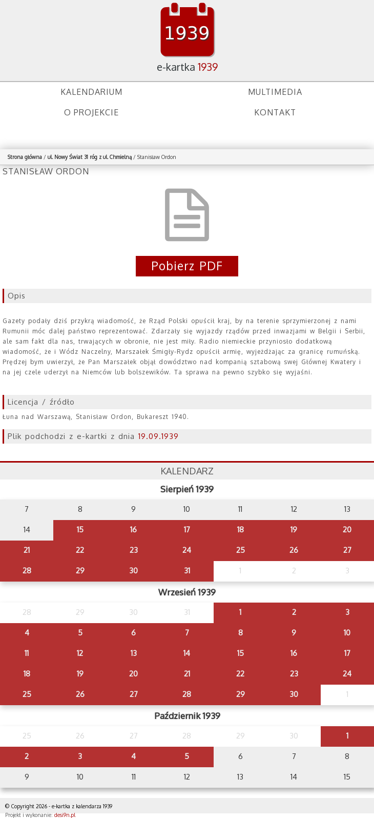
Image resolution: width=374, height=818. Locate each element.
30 (133, 570)
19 (293, 529)
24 (186, 550)
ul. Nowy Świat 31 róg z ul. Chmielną (90, 157)
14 (186, 653)
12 (80, 653)
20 (347, 529)
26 (293, 550)
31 (187, 570)
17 (187, 529)
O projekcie (91, 112)
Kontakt (275, 112)
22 (80, 550)
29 (80, 570)
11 (27, 653)
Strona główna (25, 157)
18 (240, 529)
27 (347, 550)
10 (347, 632)
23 (134, 550)
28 (27, 570)
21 (27, 550)
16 (133, 529)
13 (134, 653)
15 (80, 529)
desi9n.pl (64, 815)
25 (240, 550)
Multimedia (275, 92)
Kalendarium (91, 92)
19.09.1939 (158, 436)
